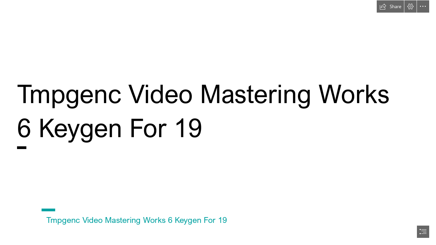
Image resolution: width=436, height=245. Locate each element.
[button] (390, 6)
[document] (218, 122)
